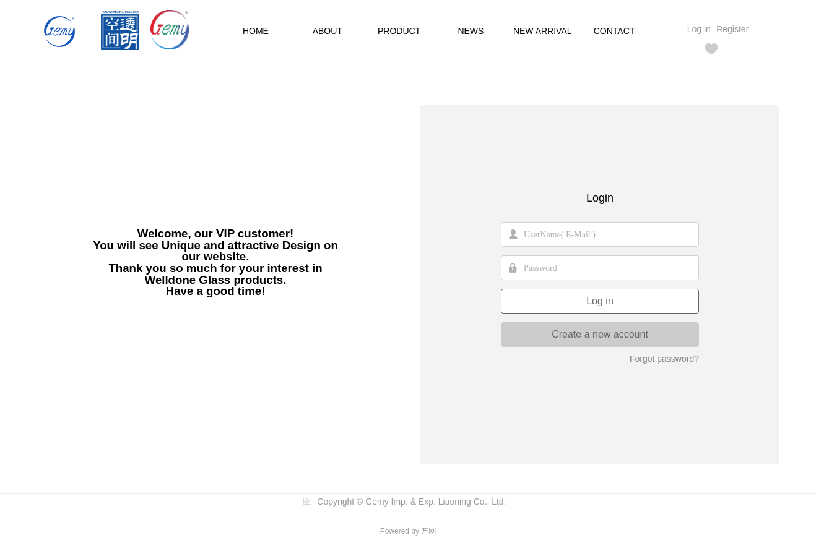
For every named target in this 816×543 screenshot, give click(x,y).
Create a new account (600, 334)
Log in (600, 301)
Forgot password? (664, 359)
